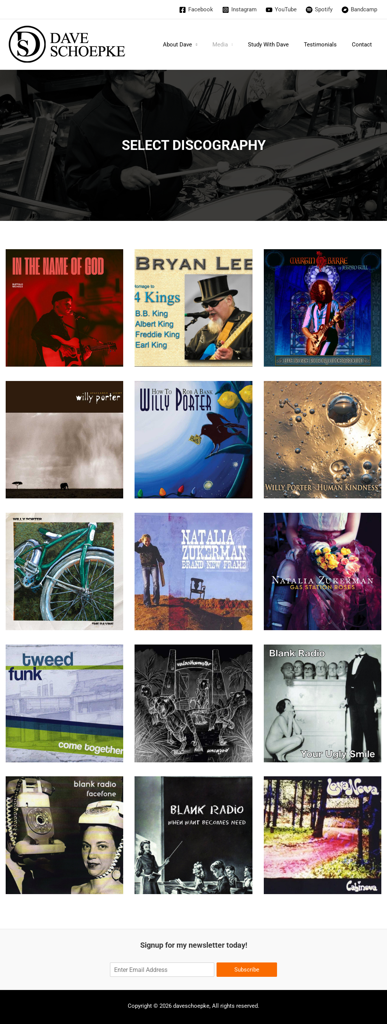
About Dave (194, 44)
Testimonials (326, 44)
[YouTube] (281, 9)
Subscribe (246, 969)
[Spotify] (319, 9)
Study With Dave (277, 44)
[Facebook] (196, 9)
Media (233, 44)
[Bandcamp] (359, 9)
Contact (364, 44)
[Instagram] (239, 9)
